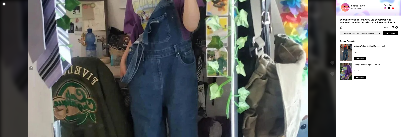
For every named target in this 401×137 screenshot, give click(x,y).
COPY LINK (390, 33)
